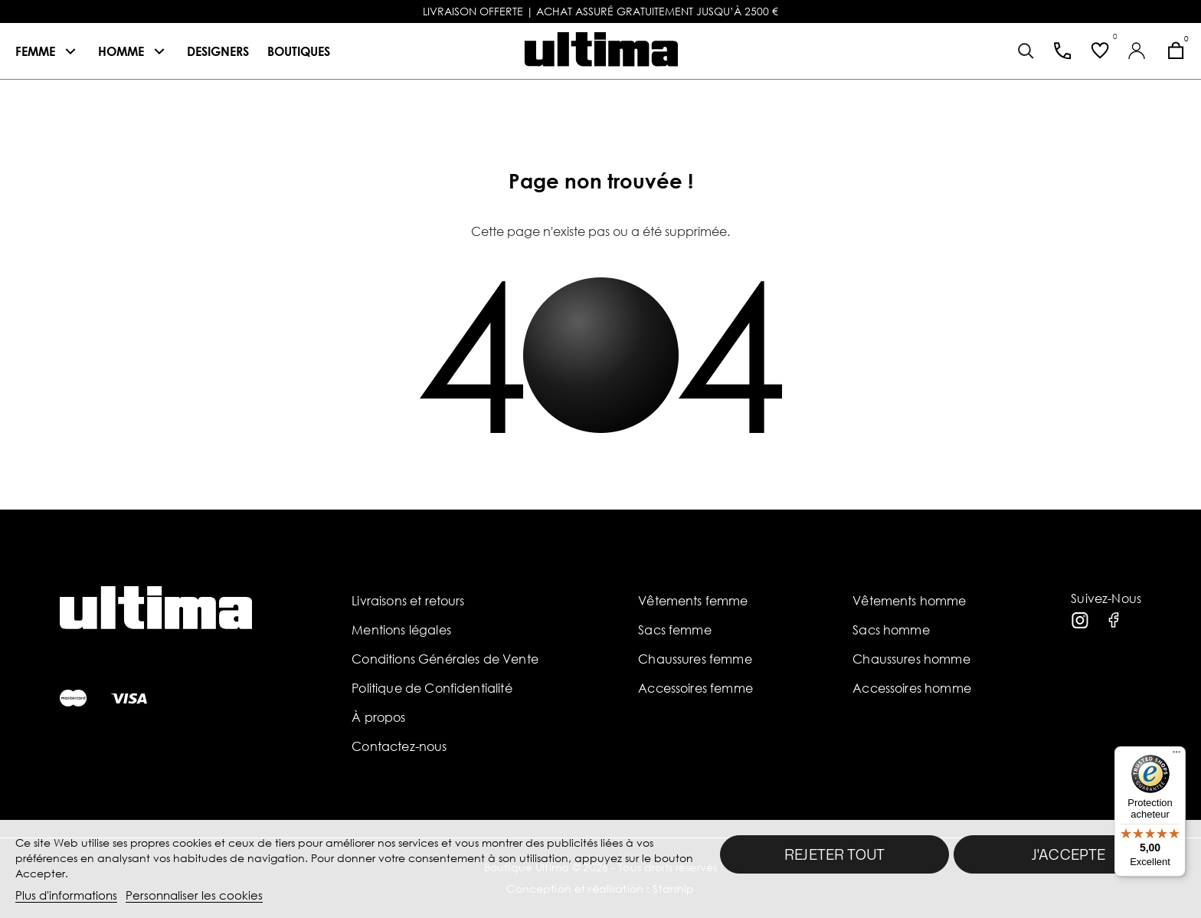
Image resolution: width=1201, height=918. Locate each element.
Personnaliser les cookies (194, 895)
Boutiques (298, 51)
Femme (35, 51)
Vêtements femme (693, 600)
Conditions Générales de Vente (445, 659)
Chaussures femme (695, 659)
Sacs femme (675, 630)
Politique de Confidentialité (432, 688)
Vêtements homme (909, 600)
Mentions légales (401, 630)
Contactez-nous (399, 746)
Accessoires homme (911, 688)
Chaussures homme (911, 659)
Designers (218, 51)
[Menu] (1176, 755)
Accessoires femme (695, 688)
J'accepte (1069, 854)
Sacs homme (891, 630)
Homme (121, 51)
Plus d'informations (66, 895)
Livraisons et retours (408, 600)
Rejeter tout (834, 854)
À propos (378, 717)
